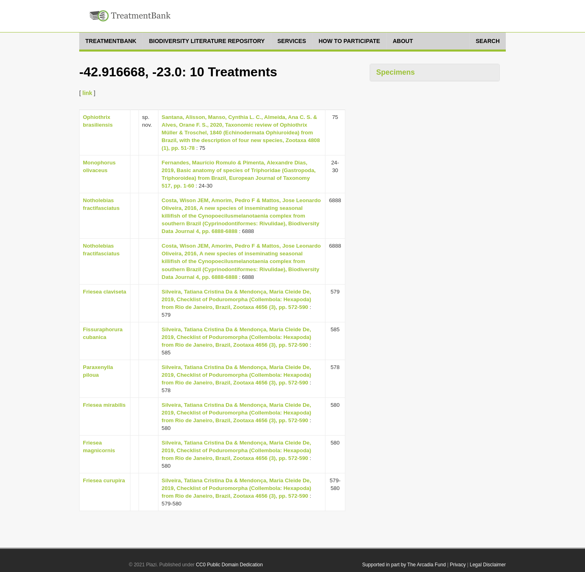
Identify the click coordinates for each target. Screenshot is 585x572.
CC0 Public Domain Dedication (229, 565)
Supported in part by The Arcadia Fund (404, 565)
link (87, 93)
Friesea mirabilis (104, 405)
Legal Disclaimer (488, 565)
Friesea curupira (104, 480)
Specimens (395, 72)
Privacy (458, 565)
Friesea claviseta (104, 292)
